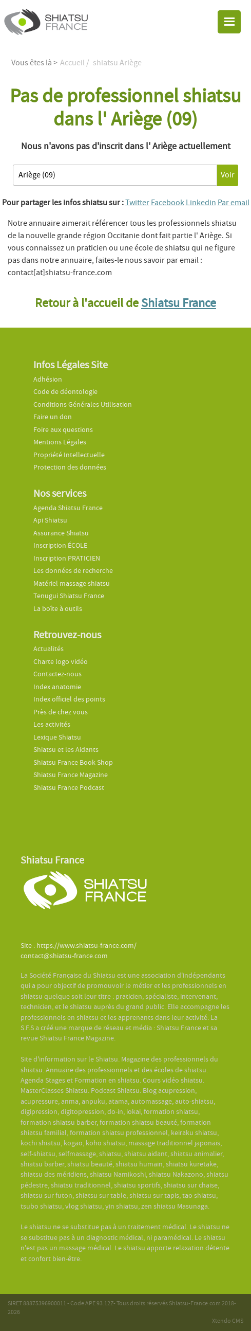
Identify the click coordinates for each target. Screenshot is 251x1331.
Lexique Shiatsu (57, 737)
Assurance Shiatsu (61, 533)
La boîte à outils (57, 608)
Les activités (51, 724)
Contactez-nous (57, 674)
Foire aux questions (63, 429)
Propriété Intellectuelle (69, 455)
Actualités (48, 648)
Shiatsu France (178, 303)
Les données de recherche (73, 570)
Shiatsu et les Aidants (66, 749)
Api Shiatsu (50, 520)
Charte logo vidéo (60, 661)
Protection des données (69, 467)
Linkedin (201, 202)
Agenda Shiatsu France (68, 507)
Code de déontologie (65, 391)
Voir (228, 175)
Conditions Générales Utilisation (82, 404)
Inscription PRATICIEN (66, 558)
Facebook (167, 202)
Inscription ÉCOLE (60, 545)
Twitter (137, 202)
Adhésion (47, 379)
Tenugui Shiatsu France (68, 595)
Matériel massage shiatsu (71, 583)
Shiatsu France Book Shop (73, 762)
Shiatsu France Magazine (70, 774)
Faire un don (52, 416)
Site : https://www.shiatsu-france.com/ (79, 945)
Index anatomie (57, 686)
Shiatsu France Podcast (68, 787)
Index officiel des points (69, 699)
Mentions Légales (59, 442)
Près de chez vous (60, 712)
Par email (233, 202)
